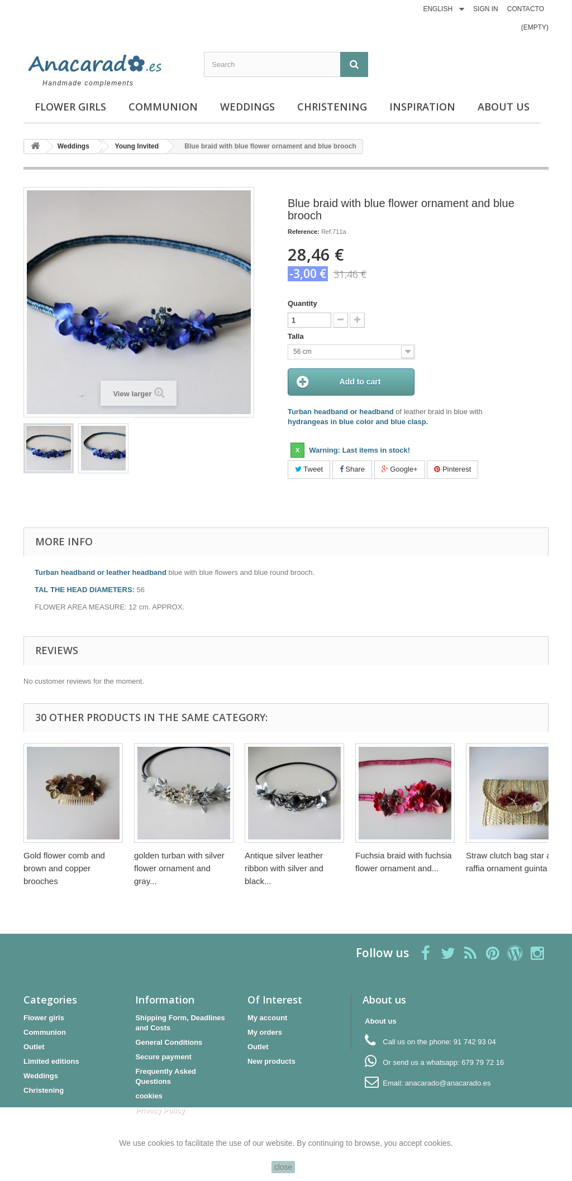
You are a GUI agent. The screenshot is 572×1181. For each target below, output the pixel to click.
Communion (163, 106)
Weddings (247, 106)
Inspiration (422, 106)
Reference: (304, 231)
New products (271, 1061)
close (283, 1167)
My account (267, 1018)
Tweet (309, 469)
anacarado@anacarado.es (447, 1083)
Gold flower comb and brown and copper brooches (64, 868)
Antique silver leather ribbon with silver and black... (284, 868)
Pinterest (452, 469)
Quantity (302, 303)
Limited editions (51, 1061)
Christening (332, 106)
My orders (264, 1032)
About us (504, 106)
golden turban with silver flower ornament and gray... (179, 868)
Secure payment (163, 1057)
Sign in (485, 9)
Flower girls (70, 106)
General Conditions (168, 1042)
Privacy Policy (159, 1110)
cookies (148, 1096)
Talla (297, 336)
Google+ (400, 469)
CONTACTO (525, 9)
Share (352, 469)
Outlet (34, 1047)
